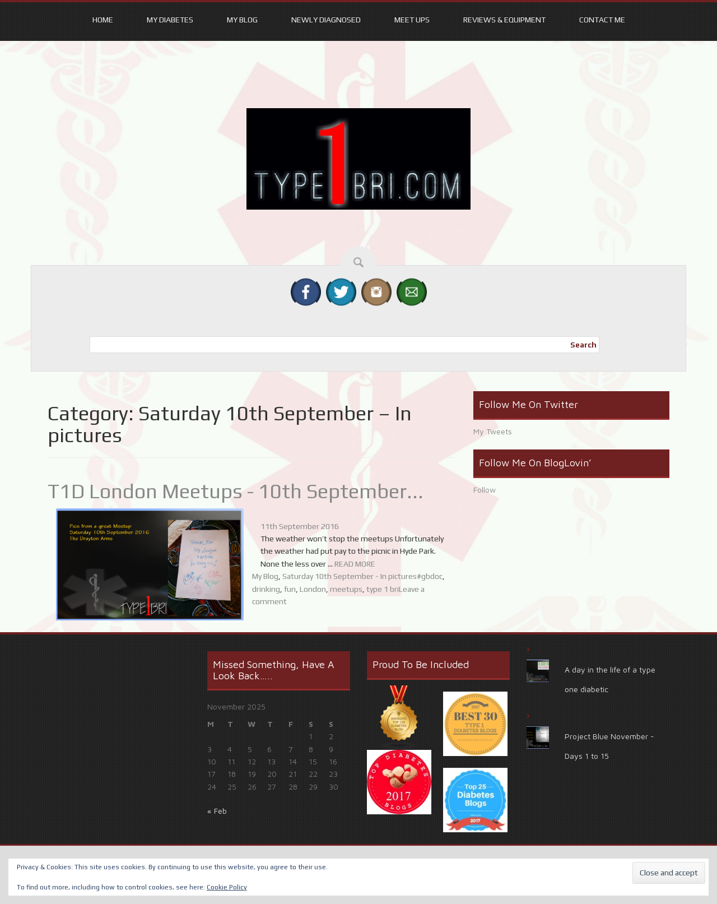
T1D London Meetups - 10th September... (235, 491)
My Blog (242, 19)
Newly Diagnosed (326, 19)
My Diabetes (170, 19)
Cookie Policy (227, 887)
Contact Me (602, 19)
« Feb (217, 810)
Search (583, 344)
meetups (346, 589)
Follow (484, 489)
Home (102, 19)
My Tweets (492, 431)
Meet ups (412, 19)
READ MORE (354, 563)
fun (290, 589)
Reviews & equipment (504, 19)
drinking (266, 589)
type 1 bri (382, 589)
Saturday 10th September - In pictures (349, 576)
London (313, 589)
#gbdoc (430, 576)
